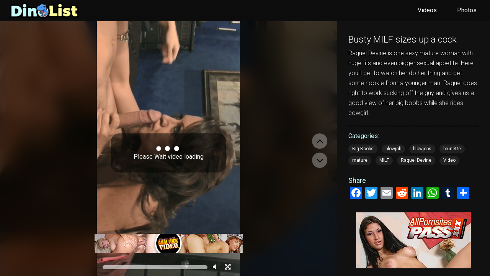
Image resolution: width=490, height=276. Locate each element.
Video (449, 160)
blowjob (393, 148)
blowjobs (422, 148)
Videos (427, 10)
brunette (452, 148)
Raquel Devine (416, 160)
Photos (467, 10)
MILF (384, 160)
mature (360, 160)
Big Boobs (363, 148)
